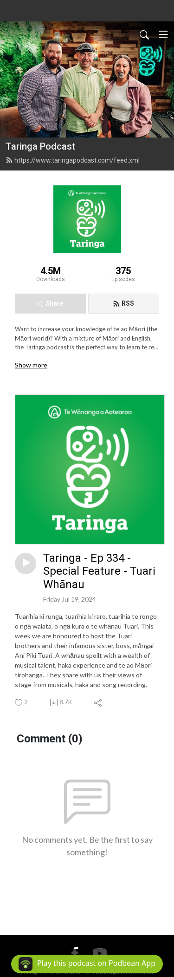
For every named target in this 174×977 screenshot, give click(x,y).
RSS (123, 303)
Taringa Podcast (40, 146)
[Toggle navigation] (163, 34)
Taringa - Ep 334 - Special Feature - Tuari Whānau (99, 571)
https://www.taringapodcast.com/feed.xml (73, 160)
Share (50, 303)
